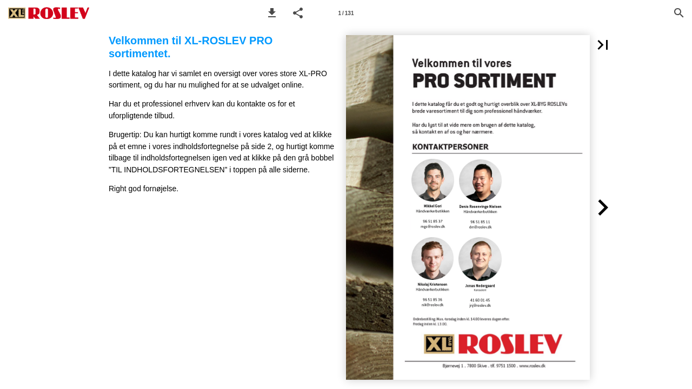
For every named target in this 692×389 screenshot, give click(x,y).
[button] (272, 13)
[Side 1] (346, 13)
